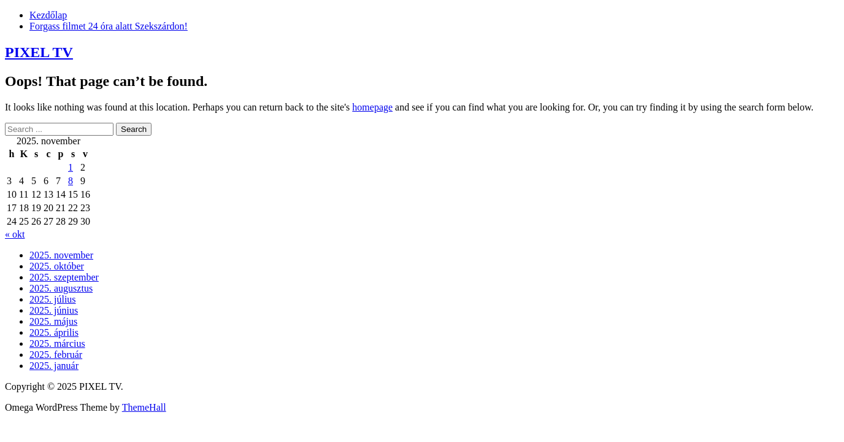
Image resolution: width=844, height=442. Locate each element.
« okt (15, 234)
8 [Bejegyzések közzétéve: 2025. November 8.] (70, 181)
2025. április (54, 332)
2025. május (53, 321)
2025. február (55, 354)
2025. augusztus (61, 288)
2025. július (52, 299)
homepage (372, 107)
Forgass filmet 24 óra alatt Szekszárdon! (108, 26)
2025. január (54, 365)
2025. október (56, 266)
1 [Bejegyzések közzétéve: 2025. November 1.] (70, 167)
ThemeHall (144, 407)
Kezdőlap (48, 15)
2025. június (53, 310)
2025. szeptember (64, 277)
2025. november (61, 255)
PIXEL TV (39, 52)
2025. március (57, 343)
